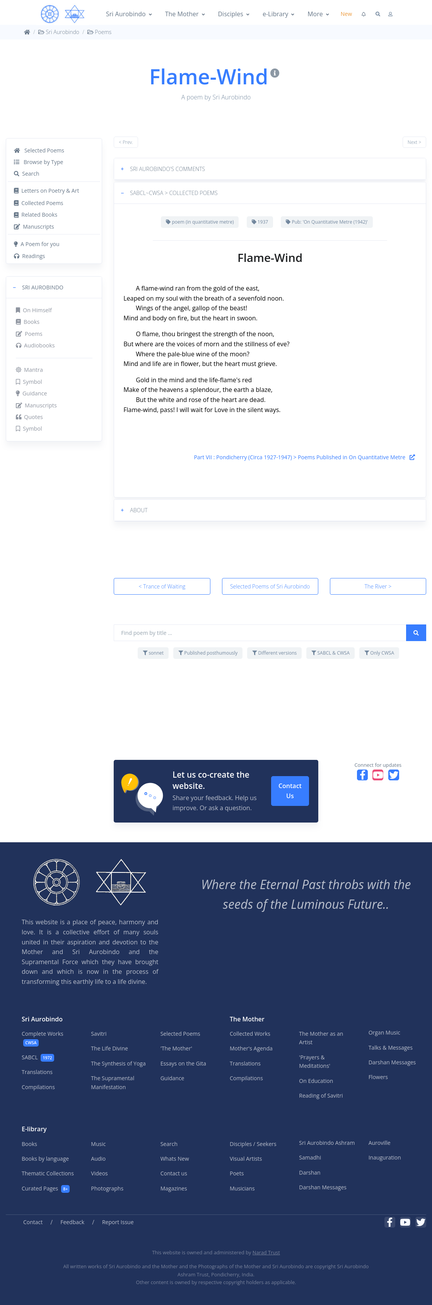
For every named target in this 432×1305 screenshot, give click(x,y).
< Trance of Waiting (162, 586)
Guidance (31, 393)
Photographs (107, 1188)
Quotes (29, 417)
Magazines (174, 1188)
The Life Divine (109, 1048)
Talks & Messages (391, 1047)
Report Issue (118, 1222)
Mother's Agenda (251, 1048)
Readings (29, 256)
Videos (99, 1173)
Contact (33, 1222)
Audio (98, 1158)
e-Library (275, 14)
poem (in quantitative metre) (200, 222)
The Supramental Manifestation (112, 1082)
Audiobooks (35, 345)
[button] (54, 287)
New (346, 13)
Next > (414, 142)
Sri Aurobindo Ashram (327, 1142)
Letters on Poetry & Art (46, 190)
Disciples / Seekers (253, 1144)
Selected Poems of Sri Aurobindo (270, 586)
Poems (99, 32)
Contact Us (290, 791)
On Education (316, 1080)
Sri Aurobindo (126, 14)
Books (28, 321)
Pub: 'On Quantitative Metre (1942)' (327, 222)
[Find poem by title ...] (260, 632)
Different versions (274, 653)
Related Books (35, 214)
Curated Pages (46, 1189)
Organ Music (384, 1032)
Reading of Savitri (321, 1095)
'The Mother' (176, 1048)
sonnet (153, 653)
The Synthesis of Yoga (118, 1063)
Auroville (380, 1142)
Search (26, 173)
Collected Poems (38, 203)
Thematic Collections (48, 1173)
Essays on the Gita (183, 1063)
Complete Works (42, 1038)
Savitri (98, 1033)
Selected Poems (39, 150)
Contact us (174, 1173)
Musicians (242, 1188)
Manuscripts (34, 226)
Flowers (378, 1077)
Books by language (45, 1158)
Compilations (38, 1087)
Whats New (175, 1158)
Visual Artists (246, 1158)
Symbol (29, 381)
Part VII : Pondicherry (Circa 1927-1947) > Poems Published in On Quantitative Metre (304, 457)
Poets (237, 1173)
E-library (34, 1129)
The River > (378, 586)
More (315, 14)
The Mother (182, 14)
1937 (260, 222)
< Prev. (126, 142)
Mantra (29, 369)
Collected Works (250, 1033)
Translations (37, 1072)
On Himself (34, 310)
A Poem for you (37, 244)
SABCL (38, 1058)
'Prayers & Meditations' (314, 1061)
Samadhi (310, 1157)
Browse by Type (38, 162)
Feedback (72, 1222)
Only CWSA (379, 653)
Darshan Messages (392, 1062)
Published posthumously (207, 653)
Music (98, 1144)
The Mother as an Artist (321, 1038)
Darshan (309, 1172)
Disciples (230, 14)
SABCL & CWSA (330, 653)
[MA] (62, 14)
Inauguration (385, 1157)
